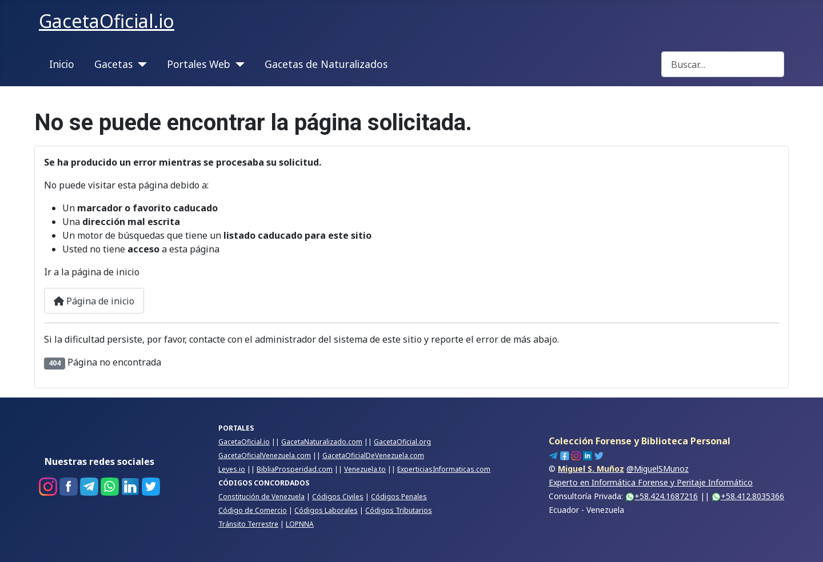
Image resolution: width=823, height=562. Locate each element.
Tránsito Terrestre (248, 524)
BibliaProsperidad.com (295, 469)
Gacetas (113, 64)
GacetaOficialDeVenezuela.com (373, 455)
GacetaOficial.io (244, 442)
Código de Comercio (252, 510)
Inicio (61, 64)
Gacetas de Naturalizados (326, 64)
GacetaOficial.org (402, 442)
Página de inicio (94, 301)
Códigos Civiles (337, 496)
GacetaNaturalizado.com (321, 442)
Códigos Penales (399, 496)
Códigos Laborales (326, 510)
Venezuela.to (365, 469)
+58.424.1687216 (661, 496)
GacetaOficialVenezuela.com (264, 455)
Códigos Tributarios (398, 510)
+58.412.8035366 (748, 496)
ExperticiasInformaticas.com (443, 469)
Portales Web (198, 64)
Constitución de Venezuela (261, 496)
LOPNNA (300, 524)
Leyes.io (231, 469)
